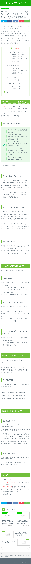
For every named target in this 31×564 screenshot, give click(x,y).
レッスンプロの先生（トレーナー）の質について (19, 72)
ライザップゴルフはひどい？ (19, 62)
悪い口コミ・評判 (16, 88)
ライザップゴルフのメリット (19, 56)
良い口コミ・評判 (16, 86)
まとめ (9, 92)
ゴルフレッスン (5, 8)
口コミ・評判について (13, 84)
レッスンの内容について (14, 65)
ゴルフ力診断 (15, 68)
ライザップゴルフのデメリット (19, 59)
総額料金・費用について (14, 77)
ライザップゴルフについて (15, 52)
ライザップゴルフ (6, 106)
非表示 (17, 48)
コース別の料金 (16, 80)
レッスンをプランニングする (19, 70)
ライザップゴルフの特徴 (18, 54)
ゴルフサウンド (15, 3)
